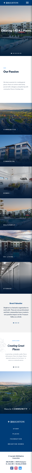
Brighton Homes (16, 444)
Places (16, 434)
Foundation (16, 439)
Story (16, 428)
